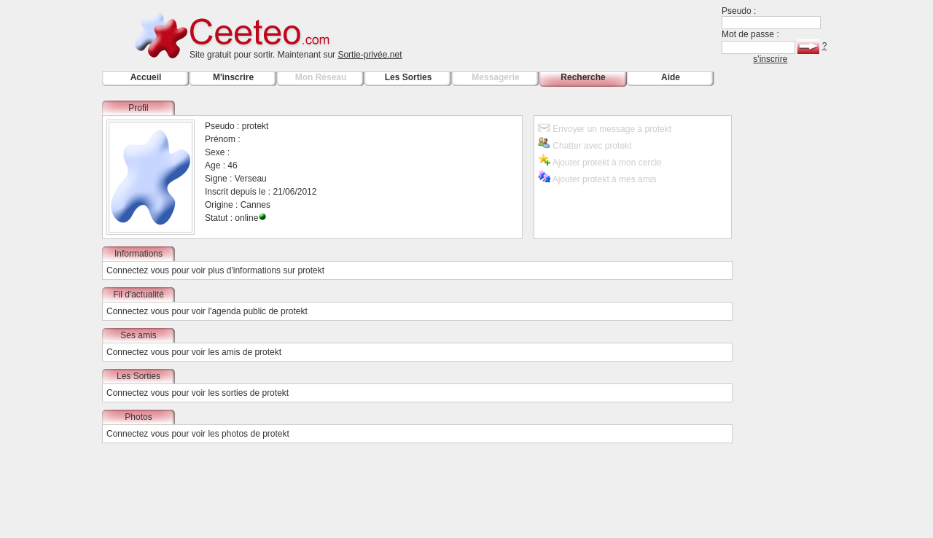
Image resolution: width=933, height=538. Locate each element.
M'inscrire (233, 77)
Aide (670, 77)
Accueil (146, 77)
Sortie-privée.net (369, 55)
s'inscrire (770, 59)
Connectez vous (137, 270)
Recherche (583, 77)
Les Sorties (408, 77)
